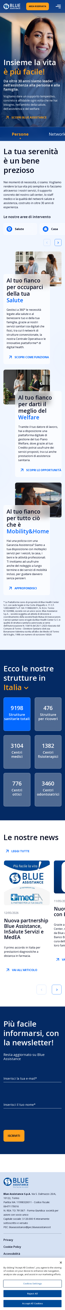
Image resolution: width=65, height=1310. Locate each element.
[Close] (61, 1262)
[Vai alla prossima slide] (57, 989)
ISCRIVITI (14, 1136)
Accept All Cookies (32, 1303)
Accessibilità (11, 1254)
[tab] (20, 134)
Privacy (8, 1240)
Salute (15, 229)
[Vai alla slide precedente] (47, 242)
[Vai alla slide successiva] (58, 242)
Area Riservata (37, 6)
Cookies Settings (32, 1283)
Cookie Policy (12, 1247)
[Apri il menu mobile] (58, 6)
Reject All (32, 1293)
